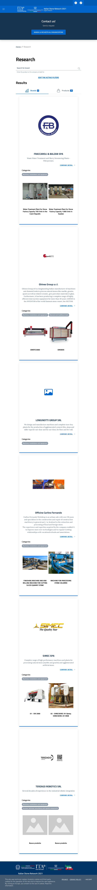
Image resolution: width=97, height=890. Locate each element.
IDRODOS (61, 350)
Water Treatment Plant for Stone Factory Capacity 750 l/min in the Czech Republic (35, 211)
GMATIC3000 (35, 350)
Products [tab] (65, 90)
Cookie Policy (75, 879)
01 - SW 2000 (35, 714)
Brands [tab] (32, 90)
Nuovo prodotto (35, 844)
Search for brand (24, 68)
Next (77, 196)
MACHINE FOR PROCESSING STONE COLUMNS (61, 582)
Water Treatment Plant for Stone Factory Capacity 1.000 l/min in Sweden (61, 211)
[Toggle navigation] (3, 9)
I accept (88, 879)
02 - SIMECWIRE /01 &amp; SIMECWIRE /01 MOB (61, 715)
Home (18, 46)
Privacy (65, 879)
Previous (20, 196)
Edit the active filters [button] (48, 77)
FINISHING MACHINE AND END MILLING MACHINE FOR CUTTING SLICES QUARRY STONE (35, 584)
